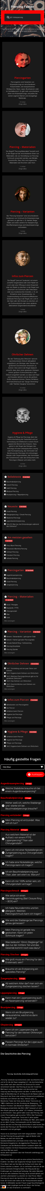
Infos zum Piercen (21, 699)
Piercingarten (19, 570)
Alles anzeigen (9, 621)
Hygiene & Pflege (20, 731)
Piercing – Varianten (22, 631)
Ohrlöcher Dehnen (21, 663)
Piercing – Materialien (18, 598)
